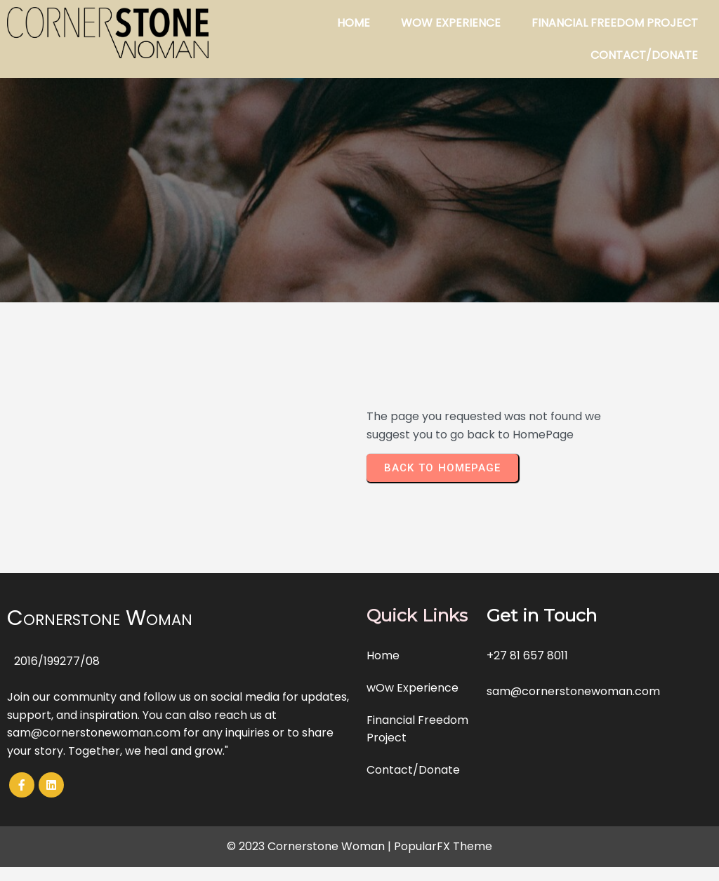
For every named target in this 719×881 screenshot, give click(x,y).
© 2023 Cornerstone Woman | (310, 846)
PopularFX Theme (443, 846)
